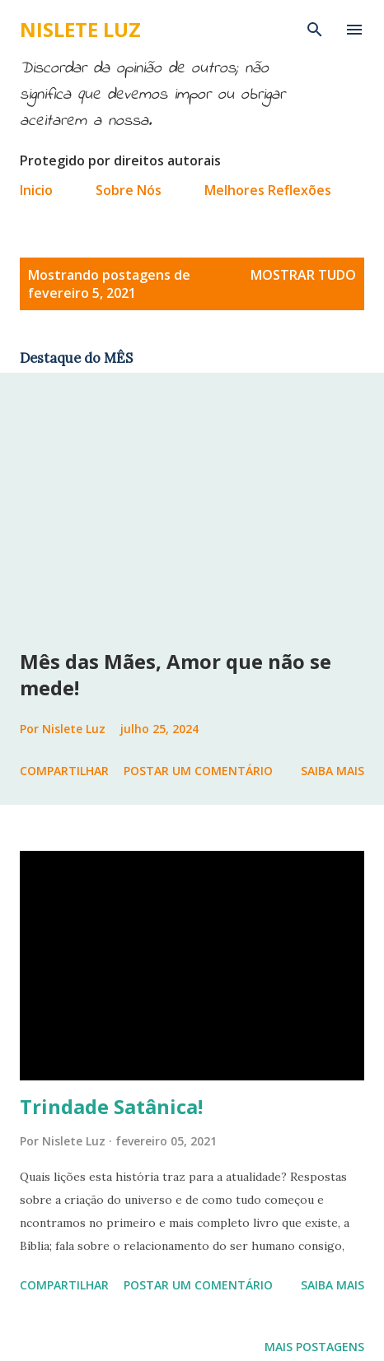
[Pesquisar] (315, 29)
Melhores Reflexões (267, 190)
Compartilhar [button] (64, 770)
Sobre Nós (129, 190)
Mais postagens (314, 1346)
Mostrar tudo (303, 275)
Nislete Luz (80, 29)
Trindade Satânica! (111, 1106)
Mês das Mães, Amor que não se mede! (175, 674)
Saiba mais (332, 770)
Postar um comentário (198, 770)
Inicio (36, 190)
